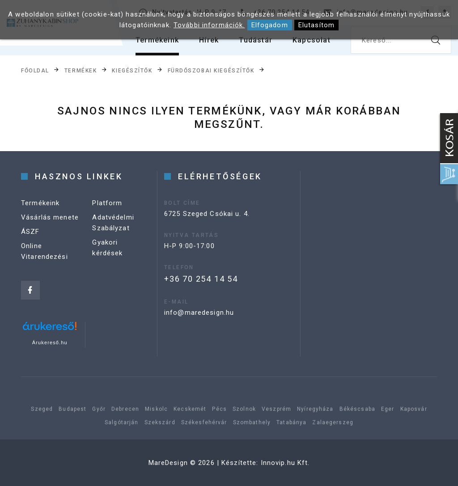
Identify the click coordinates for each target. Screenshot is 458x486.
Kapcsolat (312, 40)
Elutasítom (316, 25)
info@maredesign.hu (199, 313)
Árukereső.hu (50, 342)
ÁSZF (30, 232)
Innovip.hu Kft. (285, 463)
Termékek (80, 70)
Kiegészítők (132, 70)
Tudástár (255, 40)
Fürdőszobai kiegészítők (211, 70)
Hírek (209, 40)
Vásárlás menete (50, 217)
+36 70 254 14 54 (201, 278)
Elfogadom (269, 25)
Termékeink (157, 40)
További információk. (209, 25)
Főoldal (35, 70)
